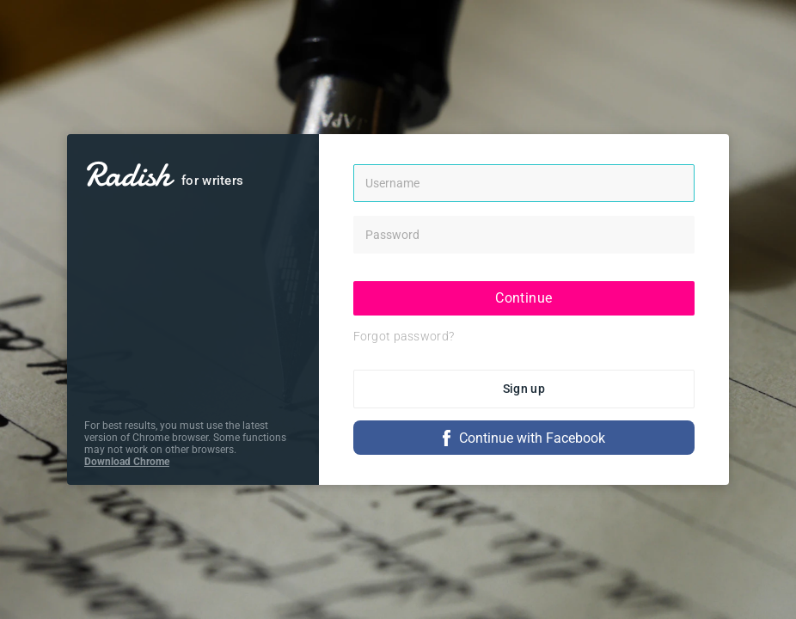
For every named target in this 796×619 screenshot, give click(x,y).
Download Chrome (126, 462)
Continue (523, 298)
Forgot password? (403, 336)
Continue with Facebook (524, 438)
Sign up (524, 388)
